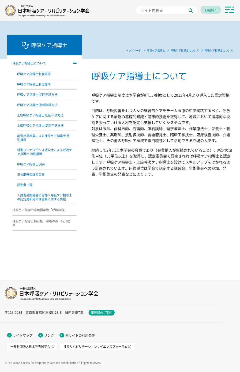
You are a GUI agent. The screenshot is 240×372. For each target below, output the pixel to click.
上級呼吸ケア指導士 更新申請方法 (40, 125)
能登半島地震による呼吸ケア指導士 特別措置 (43, 137)
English (211, 10)
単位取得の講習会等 (31, 174)
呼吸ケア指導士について (29, 63)
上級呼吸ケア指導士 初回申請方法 (40, 115)
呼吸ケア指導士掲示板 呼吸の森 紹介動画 (41, 223)
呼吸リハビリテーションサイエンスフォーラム (96, 346)
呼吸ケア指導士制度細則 (34, 84)
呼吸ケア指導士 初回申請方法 (37, 94)
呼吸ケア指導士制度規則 (34, 73)
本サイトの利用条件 (80, 335)
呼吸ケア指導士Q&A (31, 164)
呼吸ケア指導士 (156, 51)
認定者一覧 (24, 184)
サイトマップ (23, 335)
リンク (49, 335)
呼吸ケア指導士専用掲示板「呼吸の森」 (39, 209)
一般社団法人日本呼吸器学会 (30, 346)
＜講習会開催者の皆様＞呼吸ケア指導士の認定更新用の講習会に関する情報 (44, 197)
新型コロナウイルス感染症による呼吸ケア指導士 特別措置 (44, 151)
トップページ (133, 51)
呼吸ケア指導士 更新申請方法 (37, 104)
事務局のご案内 (101, 312)
